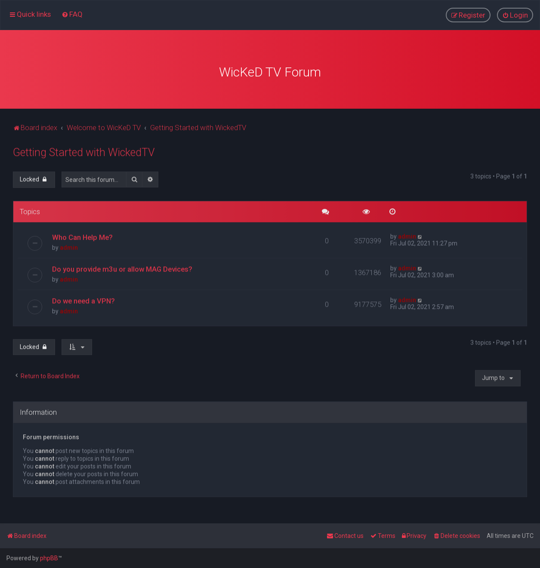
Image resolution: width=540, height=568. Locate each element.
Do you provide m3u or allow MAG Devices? (122, 267)
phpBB (49, 558)
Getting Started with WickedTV (84, 150)
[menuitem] (72, 13)
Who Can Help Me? (82, 235)
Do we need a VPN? (83, 298)
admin (69, 245)
